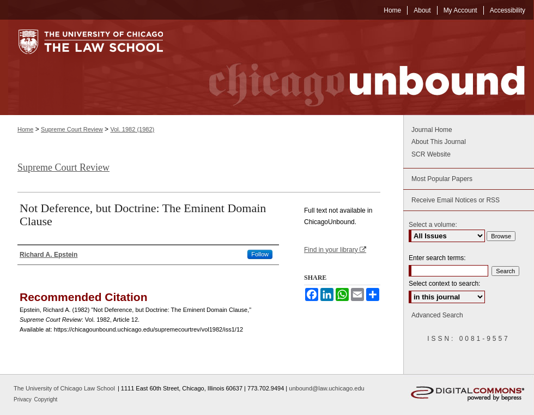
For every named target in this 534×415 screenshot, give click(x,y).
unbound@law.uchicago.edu (326, 388)
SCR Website (431, 154)
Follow (260, 254)
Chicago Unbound (357, 67)
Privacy (23, 399)
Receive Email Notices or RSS (455, 200)
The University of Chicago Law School (64, 388)
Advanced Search (437, 315)
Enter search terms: (437, 258)
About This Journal (438, 142)
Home (25, 129)
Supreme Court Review (72, 129)
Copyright (46, 399)
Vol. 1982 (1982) (132, 129)
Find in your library (335, 250)
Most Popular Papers (441, 179)
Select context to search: (444, 283)
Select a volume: (433, 224)
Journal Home (431, 130)
